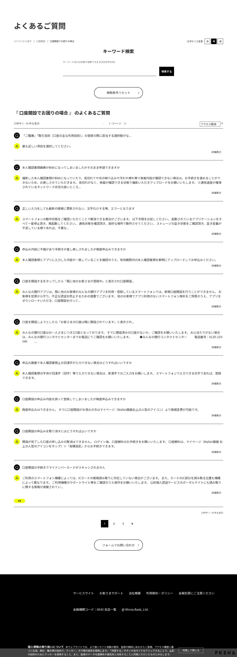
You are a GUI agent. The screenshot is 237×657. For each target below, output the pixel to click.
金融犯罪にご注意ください (196, 593)
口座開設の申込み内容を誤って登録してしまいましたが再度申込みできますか (74, 399)
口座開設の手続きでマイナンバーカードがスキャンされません (63, 467)
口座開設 (40, 41)
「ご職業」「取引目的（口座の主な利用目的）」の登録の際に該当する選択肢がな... (76, 135)
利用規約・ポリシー (159, 593)
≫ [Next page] (132, 523)
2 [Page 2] (114, 523)
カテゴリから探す (23, 41)
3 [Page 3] (123, 523)
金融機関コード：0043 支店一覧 (94, 609)
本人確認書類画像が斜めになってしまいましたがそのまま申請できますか (71, 167)
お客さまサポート (111, 593)
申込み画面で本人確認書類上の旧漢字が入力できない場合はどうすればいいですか (77, 362)
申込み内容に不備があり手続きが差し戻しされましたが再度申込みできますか (74, 249)
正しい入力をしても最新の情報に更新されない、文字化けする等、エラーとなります (78, 208)
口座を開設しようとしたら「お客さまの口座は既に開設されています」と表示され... (78, 322)
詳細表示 (216, 152)
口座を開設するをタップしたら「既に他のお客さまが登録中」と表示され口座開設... (78, 281)
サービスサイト (83, 593)
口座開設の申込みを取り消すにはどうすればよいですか (59, 431)
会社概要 (135, 593)
